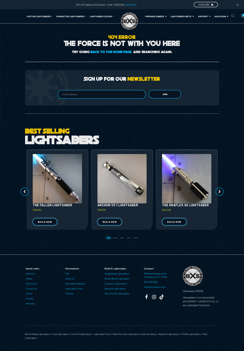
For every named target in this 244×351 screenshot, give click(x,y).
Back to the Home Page (111, 52)
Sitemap (69, 293)
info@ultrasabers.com (155, 287)
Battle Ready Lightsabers (37, 334)
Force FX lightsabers (81, 334)
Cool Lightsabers (60, 334)
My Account (31, 283)
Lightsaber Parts (182, 16)
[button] (40, 16)
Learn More (131, 4)
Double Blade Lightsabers (117, 278)
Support (204, 16)
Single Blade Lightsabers (117, 273)
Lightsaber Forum (74, 288)
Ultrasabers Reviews (75, 283)
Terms (29, 293)
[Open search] (233, 16)
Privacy (29, 298)
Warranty (30, 303)
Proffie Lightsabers (191, 334)
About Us (69, 278)
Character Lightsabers (116, 283)
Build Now (109, 221)
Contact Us (31, 288)
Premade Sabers (156, 16)
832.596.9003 (151, 282)
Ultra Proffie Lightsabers (117, 293)
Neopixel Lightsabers (115, 288)
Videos (29, 278)
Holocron (221, 16)
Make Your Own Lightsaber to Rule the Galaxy (134, 334)
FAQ (67, 273)
